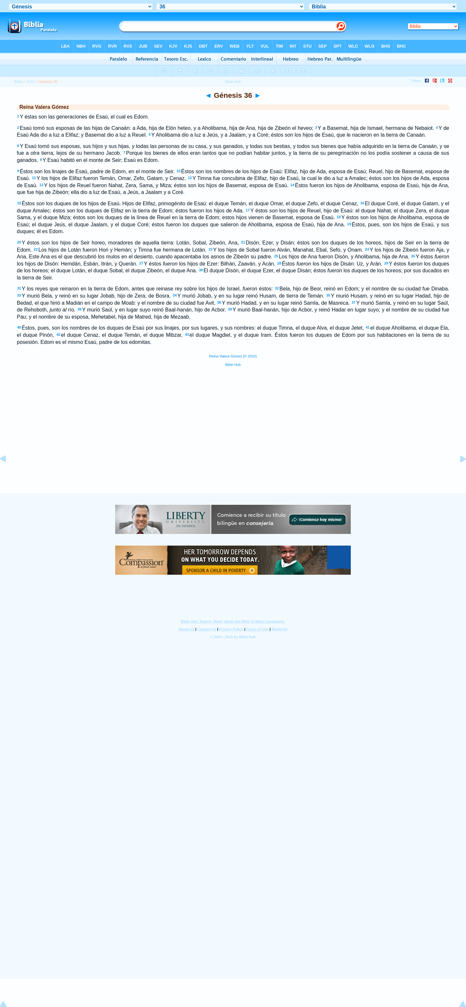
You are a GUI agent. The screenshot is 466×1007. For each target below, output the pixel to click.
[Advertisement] (233, 453)
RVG (31, 82)
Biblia (18, 82)
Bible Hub (233, 365)
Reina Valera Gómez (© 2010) (233, 356)
